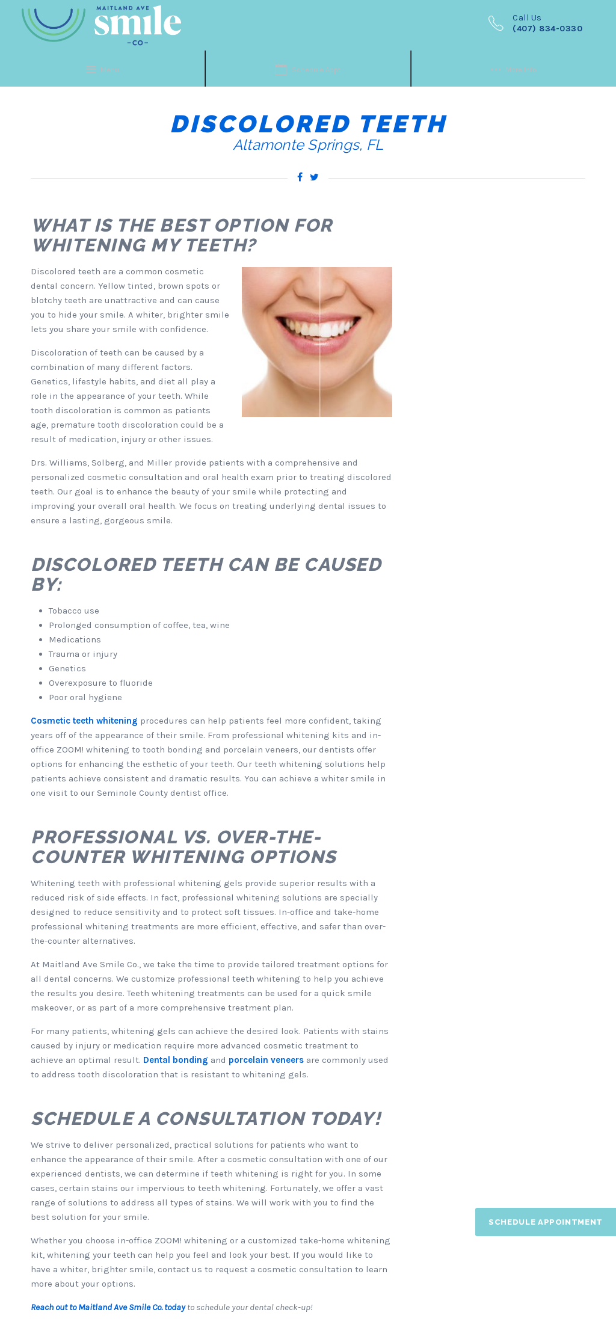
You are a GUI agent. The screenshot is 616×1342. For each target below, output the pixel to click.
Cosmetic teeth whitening (84, 720)
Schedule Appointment (545, 1222)
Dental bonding (175, 1059)
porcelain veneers (266, 1059)
